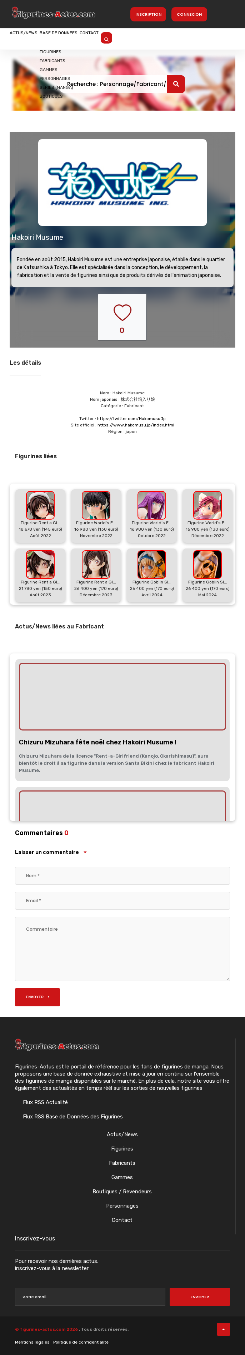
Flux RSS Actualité (44, 1102)
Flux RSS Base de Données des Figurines (72, 1116)
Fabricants (122, 1163)
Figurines (122, 1149)
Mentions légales (32, 1342)
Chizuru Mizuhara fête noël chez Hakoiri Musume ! (97, 742)
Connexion (189, 14)
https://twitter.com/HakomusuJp (131, 418)
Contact (132, 38)
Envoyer (37, 997)
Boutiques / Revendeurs (122, 1191)
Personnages (122, 1206)
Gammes (122, 1177)
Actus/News (32, 38)
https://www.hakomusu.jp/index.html (136, 425)
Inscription (148, 14)
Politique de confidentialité (81, 1342)
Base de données (85, 38)
